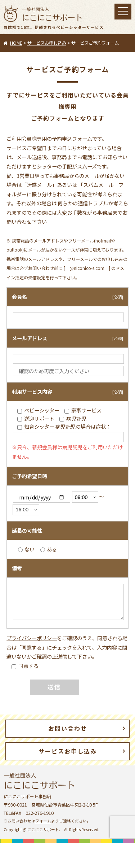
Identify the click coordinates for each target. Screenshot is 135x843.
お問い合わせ (67, 728)
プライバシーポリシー (31, 638)
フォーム (43, 821)
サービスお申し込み (68, 751)
